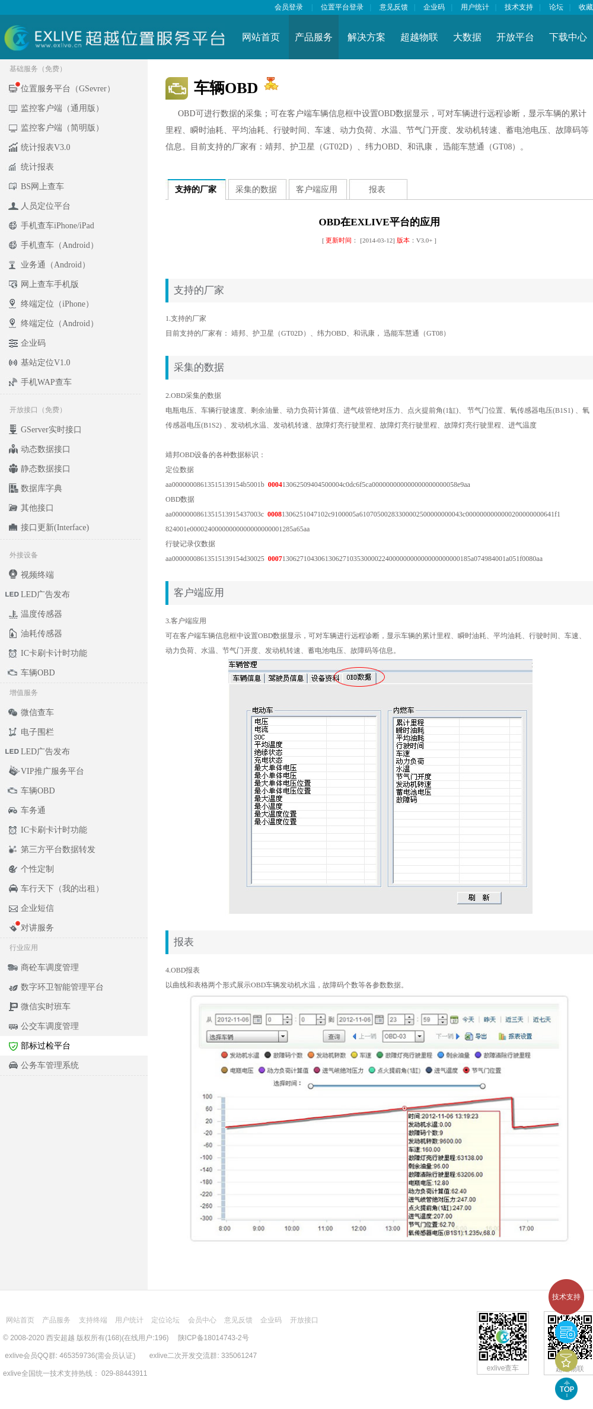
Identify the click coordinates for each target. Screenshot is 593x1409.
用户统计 (475, 7)
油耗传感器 (41, 633)
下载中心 (568, 37)
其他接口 (37, 507)
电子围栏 (37, 732)
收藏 (586, 7)
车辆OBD (38, 672)
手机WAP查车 (46, 382)
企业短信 (37, 908)
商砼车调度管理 (50, 967)
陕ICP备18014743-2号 (213, 1338)
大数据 (467, 37)
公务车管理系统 (50, 1065)
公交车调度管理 (50, 1026)
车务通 (33, 810)
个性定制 (37, 869)
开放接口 (304, 1320)
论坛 (556, 7)
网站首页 (261, 37)
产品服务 (314, 37)
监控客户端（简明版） (62, 127)
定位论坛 (165, 1320)
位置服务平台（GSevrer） (68, 88)
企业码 (434, 7)
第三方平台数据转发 (58, 849)
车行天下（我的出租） (62, 888)
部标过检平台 (46, 1045)
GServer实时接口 (51, 429)
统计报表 (37, 166)
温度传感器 (41, 614)
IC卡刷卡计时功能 (54, 653)
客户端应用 (316, 189)
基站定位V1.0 (46, 362)
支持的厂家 (195, 189)
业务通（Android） (55, 264)
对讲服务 (37, 927)
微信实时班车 (46, 1006)
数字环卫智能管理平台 (62, 987)
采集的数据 (256, 189)
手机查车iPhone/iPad (57, 225)
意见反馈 (394, 7)
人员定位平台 (46, 206)
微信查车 (37, 712)
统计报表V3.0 (46, 147)
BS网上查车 (42, 186)
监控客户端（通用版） (62, 108)
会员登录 (289, 7)
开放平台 (515, 37)
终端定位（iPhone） (57, 303)
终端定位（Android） (59, 323)
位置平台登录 (342, 7)
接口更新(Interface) (55, 527)
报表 (377, 189)
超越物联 (419, 37)
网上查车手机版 (50, 284)
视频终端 (37, 574)
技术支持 (566, 1297)
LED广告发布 (45, 594)
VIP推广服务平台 (52, 771)
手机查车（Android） (59, 245)
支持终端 (93, 1320)
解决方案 (366, 37)
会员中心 (202, 1320)
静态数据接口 (46, 468)
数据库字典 (41, 488)
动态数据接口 (46, 449)
